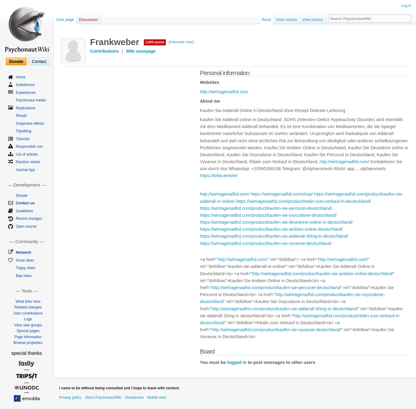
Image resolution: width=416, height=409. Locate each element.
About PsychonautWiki (103, 397)
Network (23, 252)
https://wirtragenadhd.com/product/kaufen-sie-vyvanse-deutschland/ (265, 243)
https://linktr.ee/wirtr (219, 175)
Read (266, 19)
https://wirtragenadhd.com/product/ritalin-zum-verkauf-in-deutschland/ (303, 201)
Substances (25, 85)
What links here (27, 301)
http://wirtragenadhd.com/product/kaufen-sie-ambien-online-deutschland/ (322, 273)
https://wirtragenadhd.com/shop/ (281, 194)
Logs (28, 319)
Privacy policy (70, 397)
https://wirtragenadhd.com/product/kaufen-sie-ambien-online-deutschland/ (271, 229)
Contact (39, 61)
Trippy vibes (25, 268)
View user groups (28, 325)
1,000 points (155, 42)
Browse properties (28, 343)
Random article (28, 162)
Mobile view (156, 397)
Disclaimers (134, 397)
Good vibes (25, 260)
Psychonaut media (31, 100)
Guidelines (24, 211)
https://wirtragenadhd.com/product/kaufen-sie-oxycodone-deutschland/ (268, 215)
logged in (237, 362)
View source (286, 19)
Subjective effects (30, 123)
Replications (25, 108)
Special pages (28, 331)
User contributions (28, 313)
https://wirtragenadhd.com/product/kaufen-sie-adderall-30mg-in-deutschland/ (274, 236)
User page (65, 19)
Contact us (25, 203)
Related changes (28, 307)
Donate (16, 61)
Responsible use (29, 146)
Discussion (88, 19)
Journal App (25, 170)
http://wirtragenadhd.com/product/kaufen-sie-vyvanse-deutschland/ (276, 329)
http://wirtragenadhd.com (224, 91)
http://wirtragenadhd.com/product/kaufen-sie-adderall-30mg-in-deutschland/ (284, 308)
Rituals (21, 116)
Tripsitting (23, 131)
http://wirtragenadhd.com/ (344, 161)
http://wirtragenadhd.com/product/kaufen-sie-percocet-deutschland (275, 287)
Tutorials (23, 139)
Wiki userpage (141, 51)
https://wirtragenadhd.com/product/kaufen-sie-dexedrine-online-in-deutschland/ (276, 222)
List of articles (27, 154)
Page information (28, 337)
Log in (406, 6)
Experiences (26, 93)
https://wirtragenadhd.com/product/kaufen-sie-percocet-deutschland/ (266, 208)
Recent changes (29, 218)
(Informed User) (181, 42)
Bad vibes (24, 276)
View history (312, 19)
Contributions (104, 51)
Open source (26, 226)
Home (20, 77)
